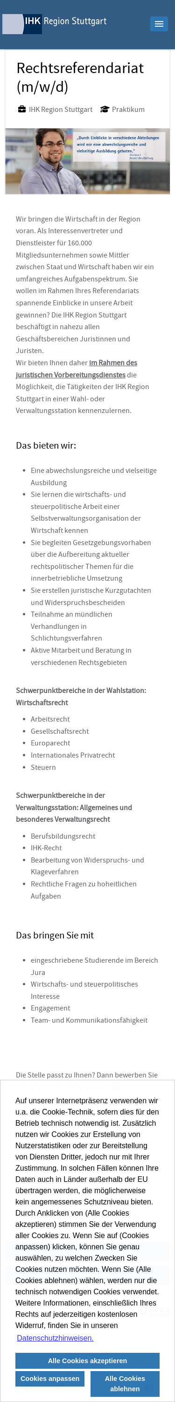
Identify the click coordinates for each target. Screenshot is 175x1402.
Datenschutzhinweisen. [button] (55, 1338)
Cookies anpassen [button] (50, 1378)
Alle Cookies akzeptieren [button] (87, 1361)
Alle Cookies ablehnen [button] (125, 1384)
